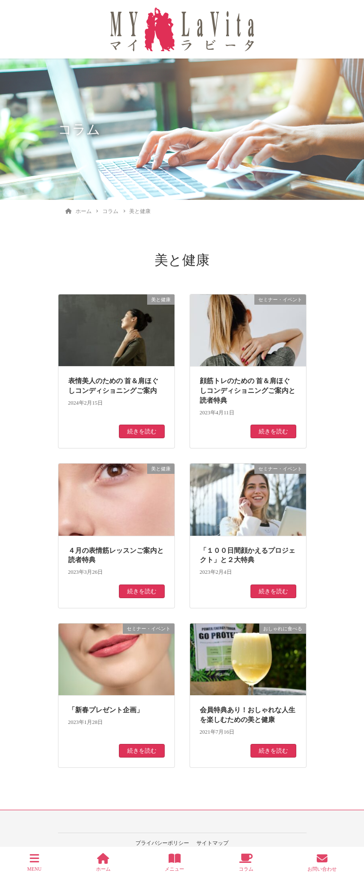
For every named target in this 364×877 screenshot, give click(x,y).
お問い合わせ (322, 862)
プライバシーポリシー (162, 843)
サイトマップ (212, 843)
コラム (246, 862)
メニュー (174, 862)
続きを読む (141, 431)
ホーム (103, 862)
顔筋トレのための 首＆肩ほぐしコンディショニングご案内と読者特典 (247, 390)
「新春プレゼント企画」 (105, 710)
